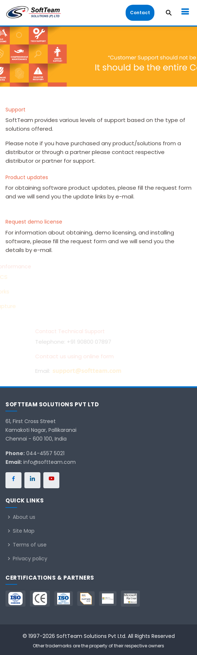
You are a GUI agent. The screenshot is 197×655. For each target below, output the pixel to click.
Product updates (26, 177)
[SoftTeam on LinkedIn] (32, 480)
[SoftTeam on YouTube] (51, 480)
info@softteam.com (49, 462)
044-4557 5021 (45, 453)
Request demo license (33, 221)
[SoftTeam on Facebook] (13, 480)
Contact (140, 12)
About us (24, 517)
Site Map (24, 530)
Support (15, 109)
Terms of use (30, 544)
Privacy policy (30, 558)
